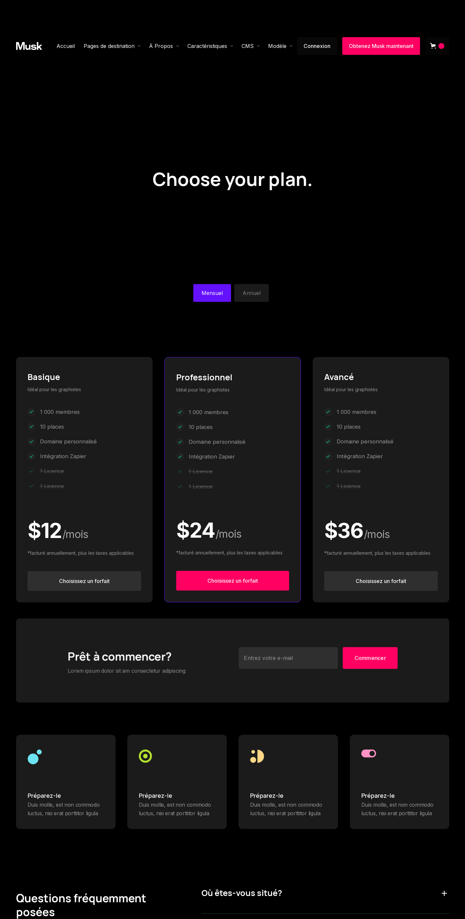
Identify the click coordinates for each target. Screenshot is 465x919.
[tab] (212, 293)
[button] (112, 45)
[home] (29, 46)
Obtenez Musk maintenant (381, 46)
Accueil (65, 46)
